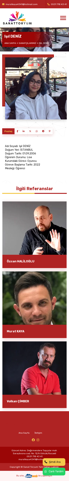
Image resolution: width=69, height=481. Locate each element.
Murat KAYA (15, 331)
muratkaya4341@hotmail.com (20, 4)
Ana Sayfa (10, 43)
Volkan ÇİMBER (18, 401)
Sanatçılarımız (27, 43)
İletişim (38, 433)
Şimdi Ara (53, 462)
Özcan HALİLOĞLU (20, 261)
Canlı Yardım (54, 471)
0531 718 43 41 (57, 4)
